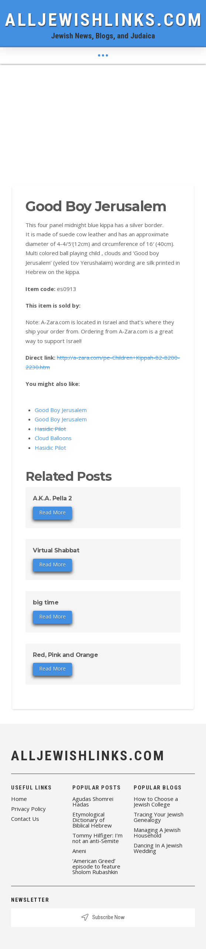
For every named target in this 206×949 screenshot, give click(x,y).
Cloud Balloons (53, 438)
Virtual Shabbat (56, 550)
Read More (52, 512)
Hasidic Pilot (50, 428)
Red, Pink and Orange (65, 654)
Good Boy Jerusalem (61, 410)
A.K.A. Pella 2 (52, 498)
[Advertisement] (103, 119)
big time (45, 602)
